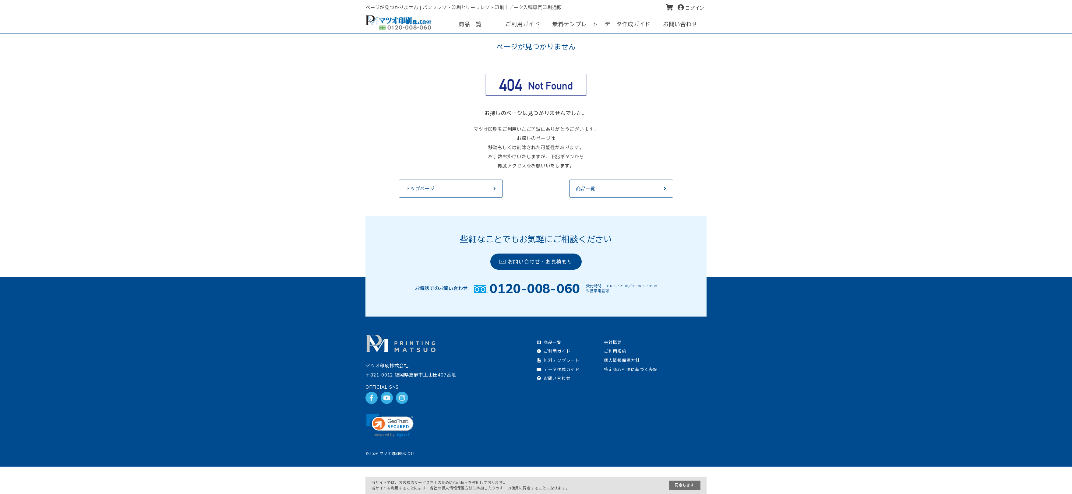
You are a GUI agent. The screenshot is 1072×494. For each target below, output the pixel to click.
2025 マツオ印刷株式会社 (392, 453)
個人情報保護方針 (622, 360)
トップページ (420, 188)
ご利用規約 (615, 351)
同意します (684, 485)
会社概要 (613, 342)
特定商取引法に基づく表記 (631, 369)
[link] (389, 425)
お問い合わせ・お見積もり (536, 261)
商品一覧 (585, 188)
